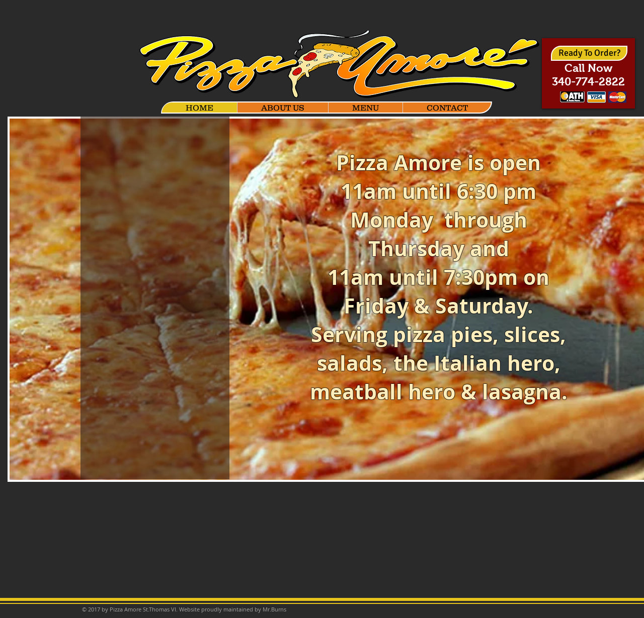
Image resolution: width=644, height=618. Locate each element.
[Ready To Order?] (589, 53)
